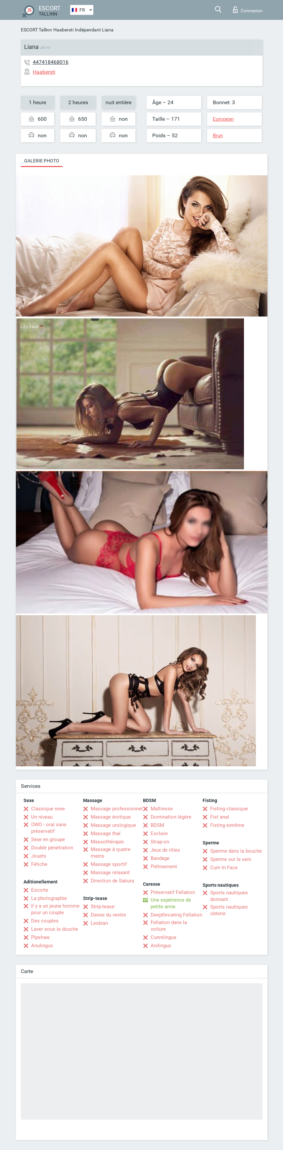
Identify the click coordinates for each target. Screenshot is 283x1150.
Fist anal (219, 817)
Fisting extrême (227, 825)
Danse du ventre (108, 915)
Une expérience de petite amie (171, 903)
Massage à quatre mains (110, 852)
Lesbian (99, 923)
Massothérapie (107, 842)
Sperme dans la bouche (236, 851)
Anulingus (42, 946)
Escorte (39, 890)
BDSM (157, 825)
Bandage (160, 858)
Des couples (45, 921)
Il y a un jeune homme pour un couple (55, 909)
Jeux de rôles (165, 850)
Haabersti (63, 29)
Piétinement (164, 867)
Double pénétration (52, 848)
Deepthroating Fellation (176, 915)
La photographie (49, 898)
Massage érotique (111, 817)
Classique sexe (48, 809)
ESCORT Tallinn (36, 29)
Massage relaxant (110, 872)
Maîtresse (162, 809)
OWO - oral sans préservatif (49, 828)
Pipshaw (40, 937)
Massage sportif (109, 864)
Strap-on (160, 842)
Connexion (247, 9)
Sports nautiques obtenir (229, 910)
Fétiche (39, 864)
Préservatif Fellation (173, 892)
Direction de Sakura (112, 881)
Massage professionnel (117, 809)
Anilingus (161, 946)
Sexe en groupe (48, 839)
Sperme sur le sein (230, 859)
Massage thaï (105, 833)
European (223, 119)
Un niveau (42, 817)
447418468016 (51, 62)
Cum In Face (224, 868)
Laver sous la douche (54, 929)
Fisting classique (229, 809)
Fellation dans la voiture (169, 925)
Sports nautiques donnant (229, 896)
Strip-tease (103, 907)
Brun (218, 136)
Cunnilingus (163, 937)
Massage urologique (113, 825)
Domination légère (171, 817)
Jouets (38, 856)
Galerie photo (41, 160)
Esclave (159, 833)
